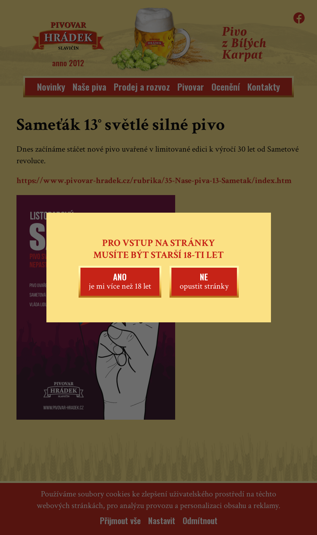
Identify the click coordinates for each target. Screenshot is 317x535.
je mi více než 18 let (120, 281)
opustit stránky (204, 281)
